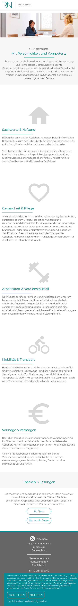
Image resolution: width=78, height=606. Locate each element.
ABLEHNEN (36, 595)
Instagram (39, 539)
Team (39, 511)
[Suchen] (72, 5)
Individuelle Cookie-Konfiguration (27, 601)
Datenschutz (39, 550)
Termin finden (39, 520)
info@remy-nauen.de (39, 543)
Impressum (39, 547)
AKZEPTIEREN (17, 595)
